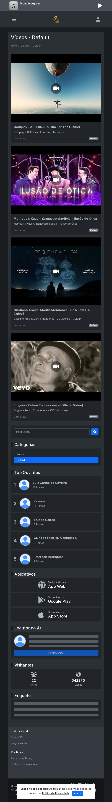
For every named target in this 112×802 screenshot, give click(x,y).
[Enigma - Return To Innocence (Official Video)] (56, 377)
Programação (19, 743)
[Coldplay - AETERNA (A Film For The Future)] (56, 98)
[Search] (94, 431)
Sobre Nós (17, 737)
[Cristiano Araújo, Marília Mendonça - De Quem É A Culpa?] (56, 283)
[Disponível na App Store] (56, 614)
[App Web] (56, 585)
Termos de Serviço (22, 758)
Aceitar (77, 793)
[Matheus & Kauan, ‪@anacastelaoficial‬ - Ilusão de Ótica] (56, 190)
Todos (20, 454)
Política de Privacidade (24, 764)
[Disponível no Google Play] (56, 600)
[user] (98, 19)
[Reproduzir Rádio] (100, 5)
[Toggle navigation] (14, 19)
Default (93, 138)
